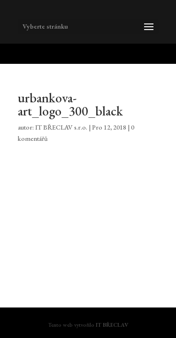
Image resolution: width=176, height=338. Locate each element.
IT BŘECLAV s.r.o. (61, 127)
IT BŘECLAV (112, 325)
